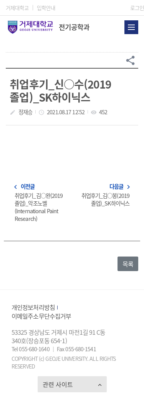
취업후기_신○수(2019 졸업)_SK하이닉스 (60, 90)
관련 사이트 (58, 384)
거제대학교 (17, 8)
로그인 (137, 8)
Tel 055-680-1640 (31, 349)
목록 (127, 263)
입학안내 (46, 8)
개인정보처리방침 (33, 307)
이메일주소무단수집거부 (41, 316)
